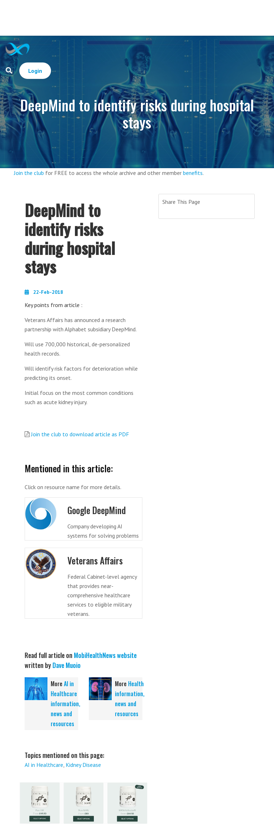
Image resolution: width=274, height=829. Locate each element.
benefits (193, 172)
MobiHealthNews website (105, 654)
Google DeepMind (97, 510)
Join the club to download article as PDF (80, 434)
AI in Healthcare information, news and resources (65, 703)
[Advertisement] (151, 18)
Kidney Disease (83, 764)
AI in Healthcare (44, 764)
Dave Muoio (66, 664)
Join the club (29, 172)
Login (35, 70)
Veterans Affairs (95, 560)
